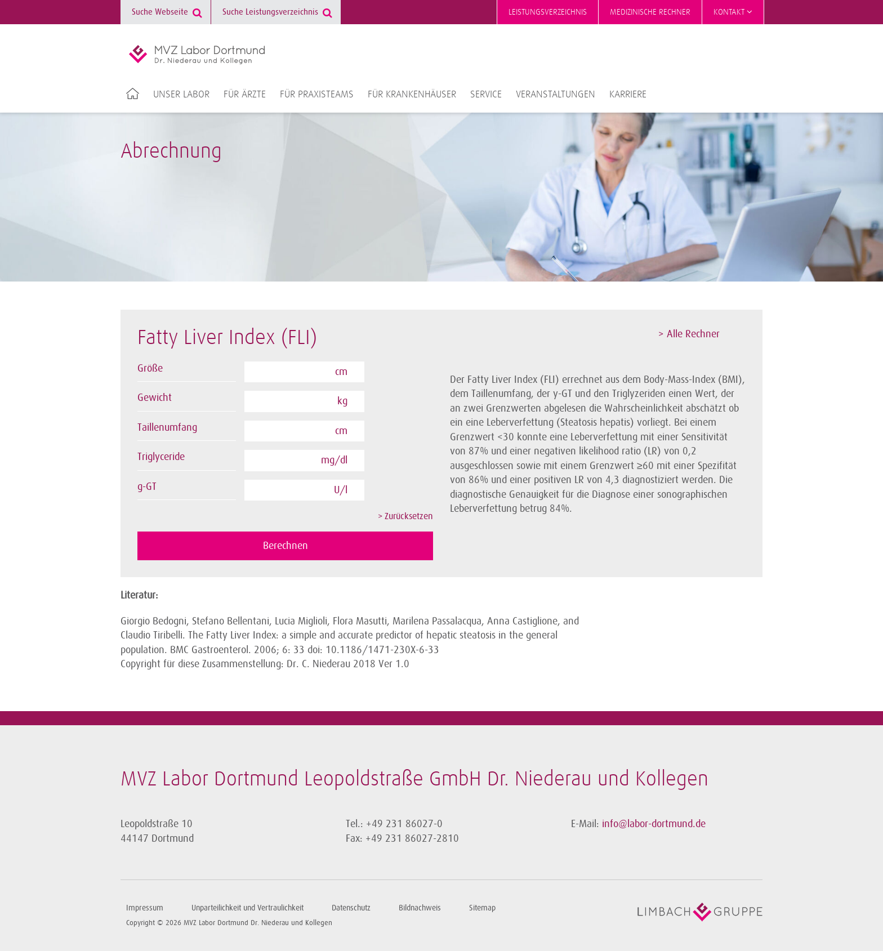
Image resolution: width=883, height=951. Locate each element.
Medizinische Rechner (650, 12)
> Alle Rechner (689, 334)
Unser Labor (181, 95)
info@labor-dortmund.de (654, 823)
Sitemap (482, 908)
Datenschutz (351, 908)
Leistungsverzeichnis (548, 12)
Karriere (627, 95)
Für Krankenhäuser (412, 95)
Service (486, 95)
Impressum (144, 908)
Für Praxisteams (317, 95)
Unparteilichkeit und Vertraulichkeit (247, 908)
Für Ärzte (245, 95)
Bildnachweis (420, 908)
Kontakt (732, 11)
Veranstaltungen (555, 95)
